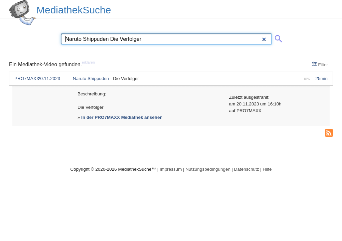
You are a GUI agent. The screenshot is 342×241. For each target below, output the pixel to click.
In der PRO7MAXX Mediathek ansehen (121, 117)
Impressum (171, 169)
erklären (88, 62)
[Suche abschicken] (277, 37)
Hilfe (267, 169)
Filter (320, 64)
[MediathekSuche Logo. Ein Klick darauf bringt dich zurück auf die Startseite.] (22, 12)
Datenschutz (246, 169)
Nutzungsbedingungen (207, 169)
